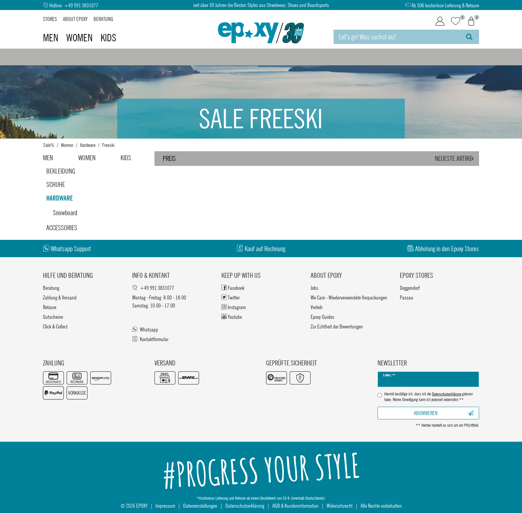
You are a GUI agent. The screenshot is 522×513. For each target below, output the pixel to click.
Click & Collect (55, 326)
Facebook (232, 287)
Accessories (61, 227)
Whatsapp (145, 329)
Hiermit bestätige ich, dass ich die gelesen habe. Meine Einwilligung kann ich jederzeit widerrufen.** (428, 397)
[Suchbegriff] (396, 37)
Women (80, 37)
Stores (50, 18)
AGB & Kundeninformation (295, 505)
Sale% (48, 145)
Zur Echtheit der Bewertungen (337, 326)
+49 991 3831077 (81, 5)
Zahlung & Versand (60, 297)
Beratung (103, 18)
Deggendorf (410, 287)
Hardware (88, 145)
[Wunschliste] (455, 21)
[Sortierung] (455, 158)
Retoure (49, 306)
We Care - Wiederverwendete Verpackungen (349, 297)
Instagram (233, 306)
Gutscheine (53, 316)
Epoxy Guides (322, 316)
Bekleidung (60, 171)
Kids (108, 37)
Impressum (165, 505)
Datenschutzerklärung (244, 505)
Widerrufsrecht (340, 505)
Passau (406, 297)
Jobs (314, 287)
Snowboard (65, 212)
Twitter (230, 297)
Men (51, 37)
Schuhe (55, 184)
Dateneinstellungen (200, 505)
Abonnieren (443, 412)
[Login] (440, 21)
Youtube (231, 316)
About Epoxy (75, 18)
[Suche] (469, 37)
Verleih (317, 306)
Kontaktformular (150, 338)
